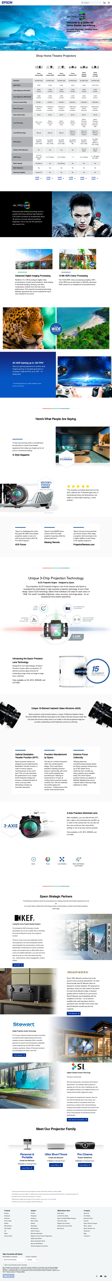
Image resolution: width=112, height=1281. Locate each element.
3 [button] (56, 48)
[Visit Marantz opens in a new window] (74, 1013)
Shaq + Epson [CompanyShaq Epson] (88, 1226)
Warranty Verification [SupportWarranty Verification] (36, 1233)
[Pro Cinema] (85, 1154)
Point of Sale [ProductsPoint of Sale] (7, 1221)
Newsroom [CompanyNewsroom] (87, 1231)
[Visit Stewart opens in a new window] (19, 1055)
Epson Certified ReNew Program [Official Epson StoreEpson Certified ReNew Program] (66, 1218)
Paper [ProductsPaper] (6, 1233)
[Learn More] (27, 1168)
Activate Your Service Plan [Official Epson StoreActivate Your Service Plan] (64, 1226)
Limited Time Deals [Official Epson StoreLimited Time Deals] (62, 1216)
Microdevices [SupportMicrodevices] (34, 1228)
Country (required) (31, 1256)
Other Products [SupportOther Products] (35, 1231)
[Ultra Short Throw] (56, 1154)
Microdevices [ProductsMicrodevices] (8, 1226)
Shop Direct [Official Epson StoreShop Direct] (60, 1213)
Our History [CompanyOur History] (87, 1216)
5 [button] (59, 48)
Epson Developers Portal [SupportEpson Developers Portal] (38, 1241)
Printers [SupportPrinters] (33, 1213)
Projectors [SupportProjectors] (34, 1216)
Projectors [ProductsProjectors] (7, 1216)
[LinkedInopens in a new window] (105, 1276)
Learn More (37, 178)
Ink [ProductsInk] (5, 1231)
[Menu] (108, 2)
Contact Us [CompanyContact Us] (87, 1236)
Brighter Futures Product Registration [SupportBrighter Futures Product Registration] (41, 1236)
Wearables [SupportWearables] (34, 1226)
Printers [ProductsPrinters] (6, 1213)
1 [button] (52, 48)
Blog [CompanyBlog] (85, 1233)
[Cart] (104, 2)
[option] (56, 28)
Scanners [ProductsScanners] (7, 1218)
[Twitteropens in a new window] (96, 1276)
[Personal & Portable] (27, 1156)
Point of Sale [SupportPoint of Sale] (34, 1221)
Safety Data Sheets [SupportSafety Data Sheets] (36, 1238)
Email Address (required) (10, 1256)
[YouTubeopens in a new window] (101, 1276)
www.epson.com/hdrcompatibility (49, 1199)
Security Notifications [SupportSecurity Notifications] (37, 1243)
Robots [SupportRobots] (33, 1223)
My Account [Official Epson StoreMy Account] (60, 1228)
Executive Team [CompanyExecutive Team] (88, 1218)
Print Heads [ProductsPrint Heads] (7, 1228)
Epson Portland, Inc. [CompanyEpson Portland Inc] (89, 1228)
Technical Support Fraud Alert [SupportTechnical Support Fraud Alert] (39, 1246)
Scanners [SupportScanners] (33, 1218)
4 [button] (57, 48)
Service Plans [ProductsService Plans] (8, 1236)
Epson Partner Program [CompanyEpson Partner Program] (90, 1223)
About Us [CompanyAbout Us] (86, 1213)
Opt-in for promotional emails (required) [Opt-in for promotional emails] (16, 1265)
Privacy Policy (21, 1271)
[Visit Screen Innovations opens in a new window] (77, 1119)
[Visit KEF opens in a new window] (18, 965)
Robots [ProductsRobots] (6, 1223)
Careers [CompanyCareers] (86, 1221)
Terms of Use (10, 1271)
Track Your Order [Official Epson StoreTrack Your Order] (62, 1221)
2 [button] (54, 48)
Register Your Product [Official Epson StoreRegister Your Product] (63, 1223)
